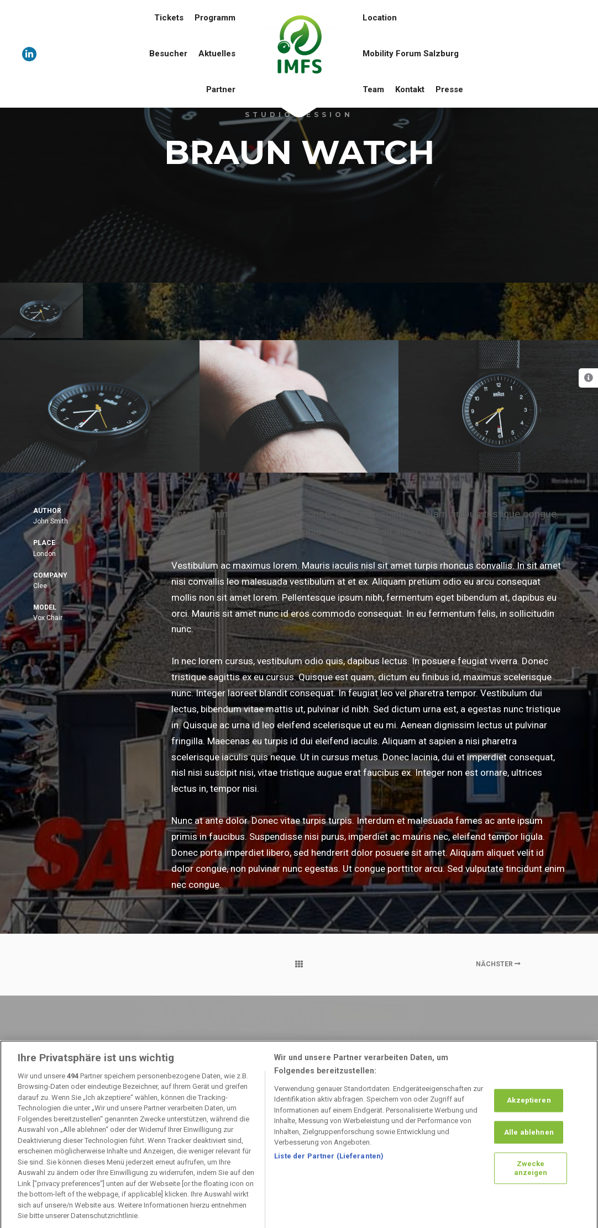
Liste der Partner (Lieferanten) (329, 1167)
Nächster (498, 964)
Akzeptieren (528, 1111)
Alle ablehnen (529, 1143)
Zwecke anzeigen (531, 1179)
